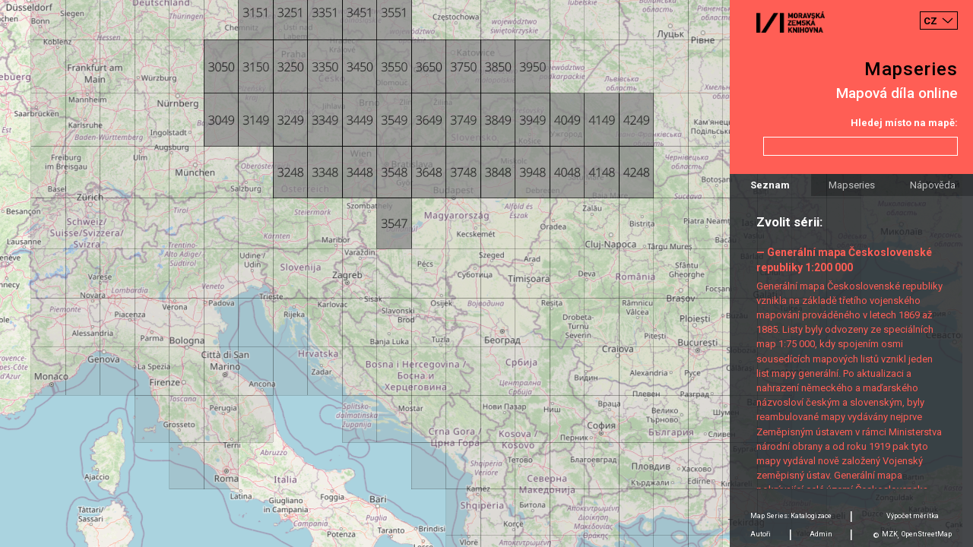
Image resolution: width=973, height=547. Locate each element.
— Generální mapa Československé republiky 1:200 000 (844, 259)
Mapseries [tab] (852, 185)
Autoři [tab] (760, 534)
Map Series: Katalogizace (791, 516)
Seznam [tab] (770, 185)
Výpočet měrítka (912, 516)
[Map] (486, 273)
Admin (821, 534)
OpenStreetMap (927, 534)
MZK (890, 534)
